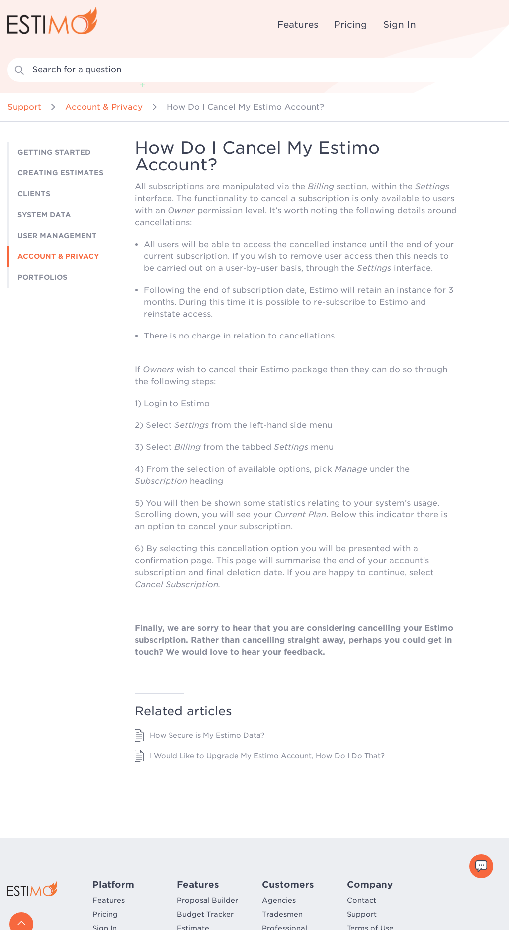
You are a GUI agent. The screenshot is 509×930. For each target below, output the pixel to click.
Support (24, 107)
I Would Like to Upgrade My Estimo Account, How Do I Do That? (267, 756)
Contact (361, 900)
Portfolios (42, 277)
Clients (33, 194)
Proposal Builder (207, 900)
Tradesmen (282, 914)
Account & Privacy (104, 107)
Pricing (350, 24)
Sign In (399, 24)
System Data (44, 215)
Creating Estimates (60, 173)
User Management (57, 236)
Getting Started (54, 152)
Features (297, 24)
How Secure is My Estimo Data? (207, 735)
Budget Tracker (205, 914)
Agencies (279, 900)
